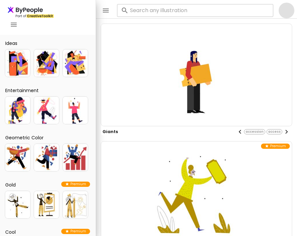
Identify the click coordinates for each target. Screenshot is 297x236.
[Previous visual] (240, 132)
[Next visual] (286, 132)
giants (110, 131)
